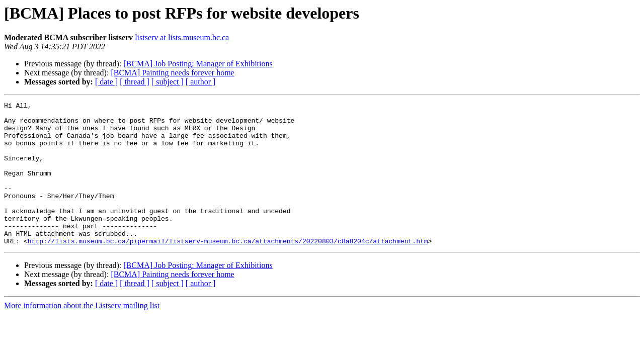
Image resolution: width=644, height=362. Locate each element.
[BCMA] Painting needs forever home (172, 72)
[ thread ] (134, 81)
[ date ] (106, 81)
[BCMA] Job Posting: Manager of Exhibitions (197, 63)
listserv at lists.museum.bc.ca (182, 37)
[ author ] (201, 81)
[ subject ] (167, 81)
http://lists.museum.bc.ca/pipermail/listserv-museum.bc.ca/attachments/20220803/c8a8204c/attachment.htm (228, 269)
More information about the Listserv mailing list (81, 334)
